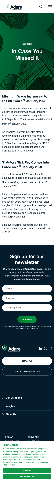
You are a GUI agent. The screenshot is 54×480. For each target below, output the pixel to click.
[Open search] (41, 6)
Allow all (27, 470)
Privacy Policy (33, 328)
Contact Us (27, 361)
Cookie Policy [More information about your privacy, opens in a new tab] (9, 465)
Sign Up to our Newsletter (27, 371)
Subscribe (27, 319)
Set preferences (27, 476)
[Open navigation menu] (50, 6)
